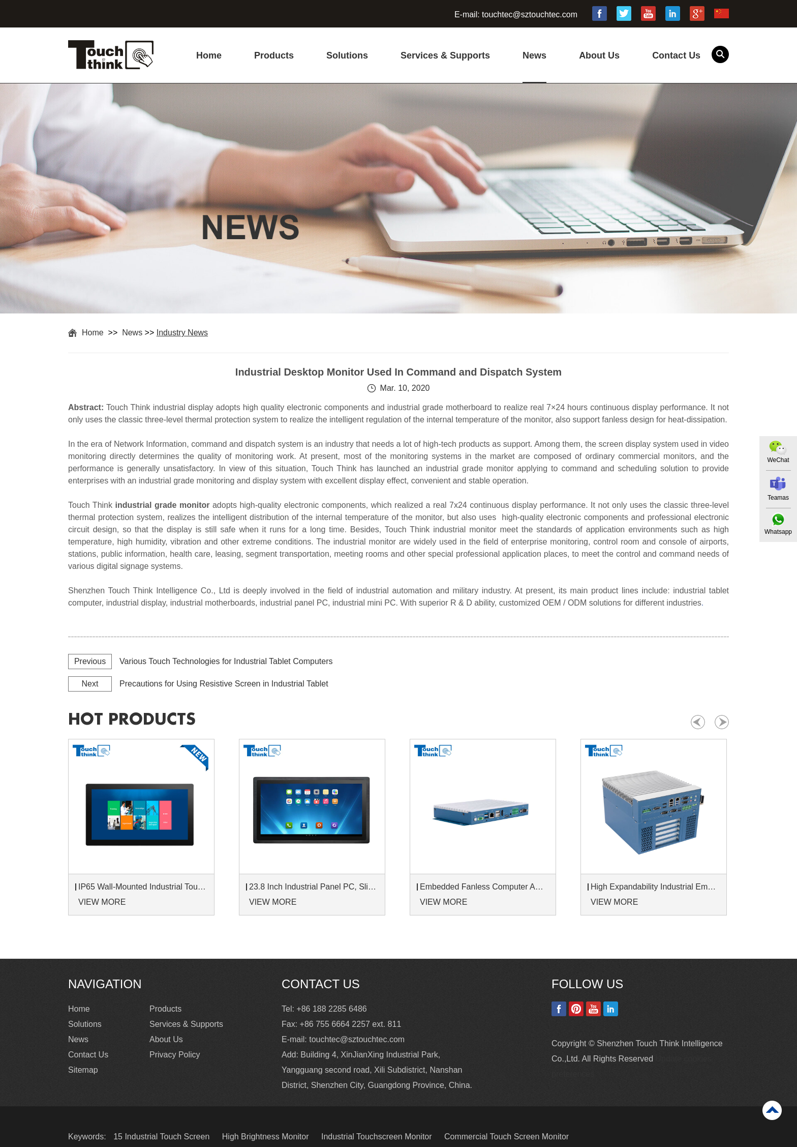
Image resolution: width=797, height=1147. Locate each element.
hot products (132, 719)
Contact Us (676, 55)
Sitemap (83, 1070)
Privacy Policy (174, 1054)
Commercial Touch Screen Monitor (506, 1136)
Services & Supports (445, 55)
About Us (599, 55)
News (534, 55)
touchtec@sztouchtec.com (529, 14)
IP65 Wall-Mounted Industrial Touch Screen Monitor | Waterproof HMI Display (142, 886)
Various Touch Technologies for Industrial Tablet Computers (226, 661)
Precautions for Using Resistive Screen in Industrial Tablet (223, 683)
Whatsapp (778, 531)
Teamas (778, 497)
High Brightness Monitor (266, 1136)
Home (209, 55)
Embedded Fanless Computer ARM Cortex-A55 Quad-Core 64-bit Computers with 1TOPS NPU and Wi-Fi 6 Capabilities (484, 886)
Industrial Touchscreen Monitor (377, 1136)
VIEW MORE (102, 902)
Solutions (347, 55)
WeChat (778, 460)
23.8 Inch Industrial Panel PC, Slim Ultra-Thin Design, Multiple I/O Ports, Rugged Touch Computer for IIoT (313, 886)
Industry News (182, 332)
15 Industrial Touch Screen (162, 1136)
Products (274, 55)
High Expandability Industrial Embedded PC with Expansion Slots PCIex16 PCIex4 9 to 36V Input (655, 886)
